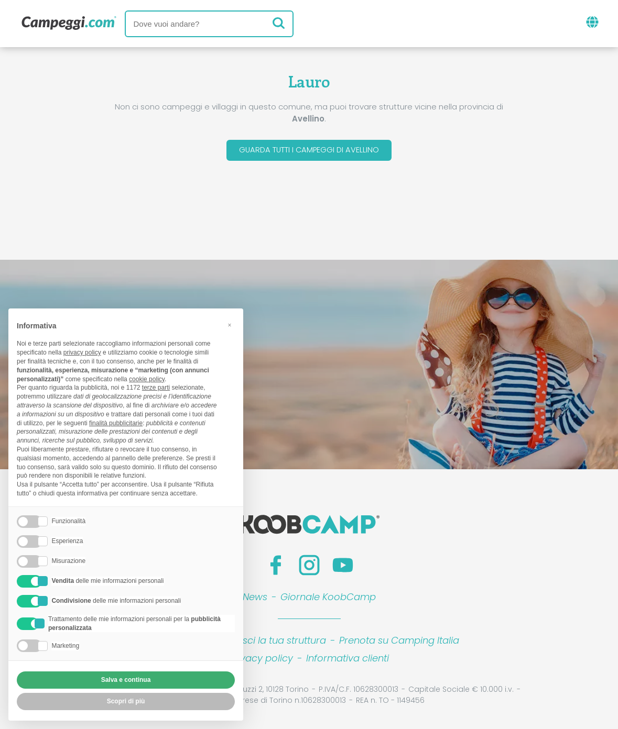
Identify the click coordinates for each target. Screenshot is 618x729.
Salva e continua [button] (126, 679)
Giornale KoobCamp (328, 598)
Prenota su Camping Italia (399, 642)
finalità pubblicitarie (116, 423)
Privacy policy (261, 660)
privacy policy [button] (82, 352)
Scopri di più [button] (126, 701)
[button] (229, 325)
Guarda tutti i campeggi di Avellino (309, 151)
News (255, 598)
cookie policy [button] (147, 379)
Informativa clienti (347, 660)
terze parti (156, 387)
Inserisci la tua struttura (272, 642)
